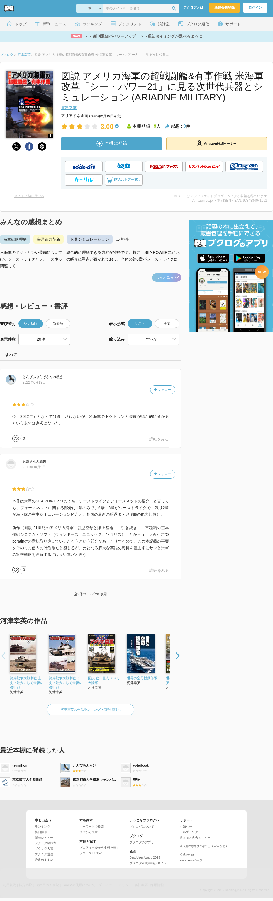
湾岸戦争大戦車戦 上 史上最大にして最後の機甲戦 (26, 683)
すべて (11, 355)
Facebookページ (191, 860)
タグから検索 (88, 832)
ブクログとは (193, 7)
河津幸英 (69, 107)
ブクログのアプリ (142, 842)
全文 (167, 324)
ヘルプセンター (190, 832)
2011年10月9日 (34, 467)
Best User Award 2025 (145, 857)
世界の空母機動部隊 (142, 678)
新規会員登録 (224, 7)
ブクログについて (142, 826)
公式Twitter (187, 854)
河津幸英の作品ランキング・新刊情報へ (90, 710)
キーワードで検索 (91, 826)
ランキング (42, 826)
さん (38, 377)
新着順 (58, 324)
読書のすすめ (44, 859)
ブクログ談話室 (45, 843)
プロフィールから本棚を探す (99, 847)
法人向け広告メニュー (195, 837)
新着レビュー (44, 837)
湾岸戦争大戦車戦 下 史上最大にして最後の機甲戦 (65, 683)
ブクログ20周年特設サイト (148, 863)
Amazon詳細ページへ (216, 143)
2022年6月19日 (34, 382)
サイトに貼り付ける (29, 196)
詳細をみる (159, 439)
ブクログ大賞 (44, 848)
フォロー (162, 390)
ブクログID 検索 (90, 853)
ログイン (255, 7)
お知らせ (186, 826)
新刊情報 (41, 832)
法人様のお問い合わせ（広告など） (204, 846)
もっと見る (167, 277)
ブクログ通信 (44, 854)
